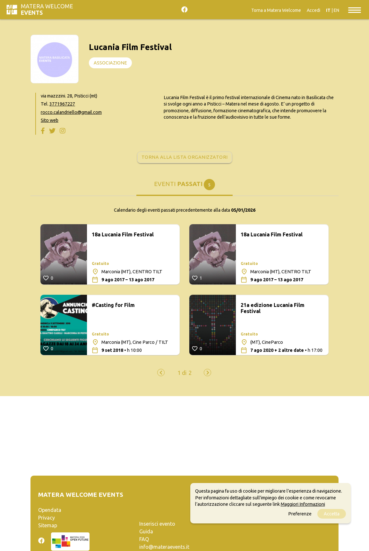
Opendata (49, 510)
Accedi (313, 10)
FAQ (144, 539)
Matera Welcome (47, 9)
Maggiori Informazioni (303, 504)
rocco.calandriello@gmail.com (71, 112)
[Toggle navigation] (354, 9)
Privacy (46, 518)
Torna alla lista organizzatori (185, 157)
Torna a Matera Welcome (276, 10)
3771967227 (62, 103)
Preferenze (300, 513)
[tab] (184, 187)
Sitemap (47, 525)
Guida (146, 531)
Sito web (49, 120)
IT (328, 10)
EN (336, 10)
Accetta (331, 513)
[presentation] (161, 372)
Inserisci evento (157, 524)
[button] (181, 373)
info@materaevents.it (164, 547)
